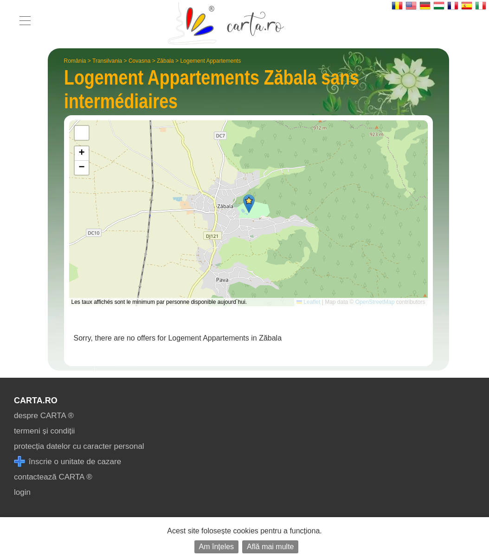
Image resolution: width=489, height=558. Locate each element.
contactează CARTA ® (53, 477)
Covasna (139, 61)
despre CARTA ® (44, 415)
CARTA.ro (36, 400)
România (75, 61)
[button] (249, 203)
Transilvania (107, 61)
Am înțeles (216, 547)
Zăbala (165, 61)
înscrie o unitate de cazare (67, 461)
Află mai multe (270, 547)
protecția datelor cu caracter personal (79, 446)
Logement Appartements (210, 61)
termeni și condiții (44, 431)
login (22, 492)
